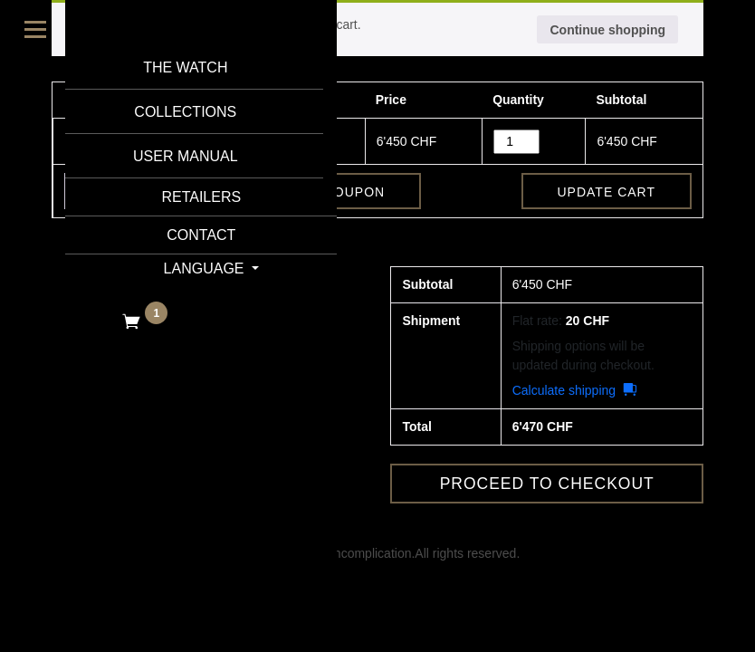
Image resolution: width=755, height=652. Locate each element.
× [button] (73, 141)
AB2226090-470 (248, 141)
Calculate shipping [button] (564, 390)
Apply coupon (330, 192)
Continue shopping (607, 30)
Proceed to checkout (547, 484)
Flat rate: (560, 320)
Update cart (607, 192)
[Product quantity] (516, 141)
